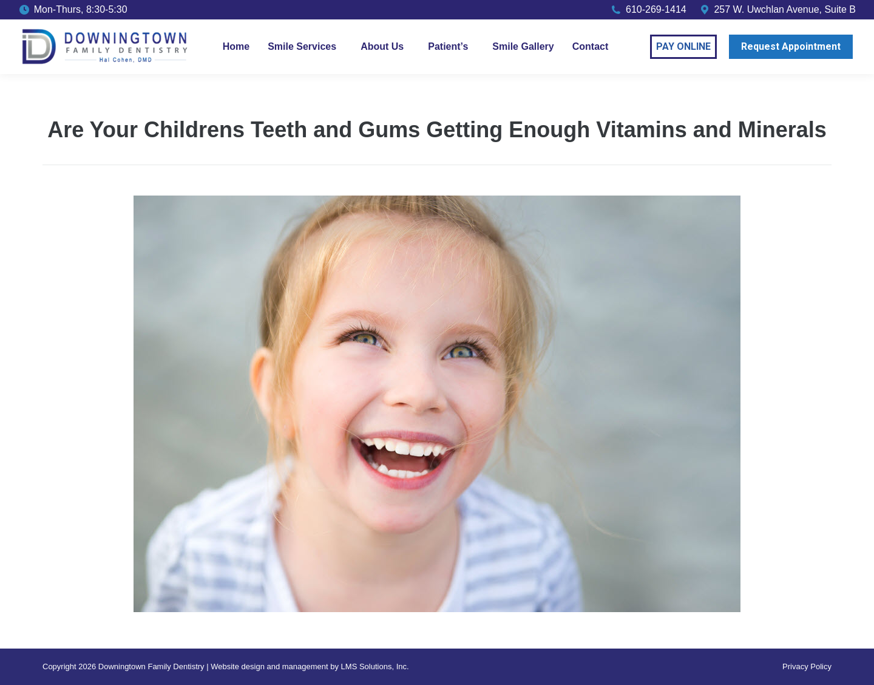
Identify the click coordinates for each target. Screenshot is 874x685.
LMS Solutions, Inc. (375, 666)
